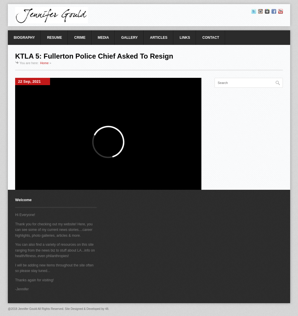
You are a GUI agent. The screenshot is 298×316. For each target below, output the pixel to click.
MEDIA (103, 38)
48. (107, 308)
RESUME (54, 38)
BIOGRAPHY (24, 38)
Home (44, 63)
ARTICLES (158, 38)
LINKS (185, 38)
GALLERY (129, 38)
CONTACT (210, 38)
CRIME (80, 38)
